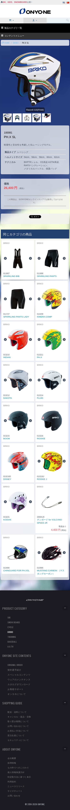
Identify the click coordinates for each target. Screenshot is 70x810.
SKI (4, 2)
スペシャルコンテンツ (19, 674)
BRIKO (16, 42)
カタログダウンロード (19, 684)
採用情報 (12, 762)
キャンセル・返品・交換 (19, 716)
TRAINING (12, 636)
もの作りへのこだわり (18, 767)
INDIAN (7, 357)
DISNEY (7, 479)
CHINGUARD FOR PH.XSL (16, 570)
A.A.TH (10, 646)
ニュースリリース (16, 786)
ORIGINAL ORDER (15, 664)
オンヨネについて (17, 693)
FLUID (40, 398)
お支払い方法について (18, 730)
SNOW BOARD (14, 622)
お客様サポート (16, 689)
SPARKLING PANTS (47, 276)
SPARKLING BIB (11, 276)
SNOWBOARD (20, 2)
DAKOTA (7, 398)
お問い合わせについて (18, 725)
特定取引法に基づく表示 (19, 776)
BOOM (6, 438)
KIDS (10, 2)
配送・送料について (17, 711)
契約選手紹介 (14, 669)
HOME (6, 42)
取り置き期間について (18, 721)
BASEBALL (12, 641)
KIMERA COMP (44, 317)
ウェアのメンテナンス (19, 679)
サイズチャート (15, 790)
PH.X (39, 357)
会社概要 (12, 758)
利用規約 (12, 781)
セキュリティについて (18, 740)
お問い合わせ (14, 795)
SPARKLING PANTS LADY (16, 317)
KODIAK (7, 520)
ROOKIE (41, 438)
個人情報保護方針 (16, 772)
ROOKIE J (42, 479)
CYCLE (10, 627)
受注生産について (16, 735)
